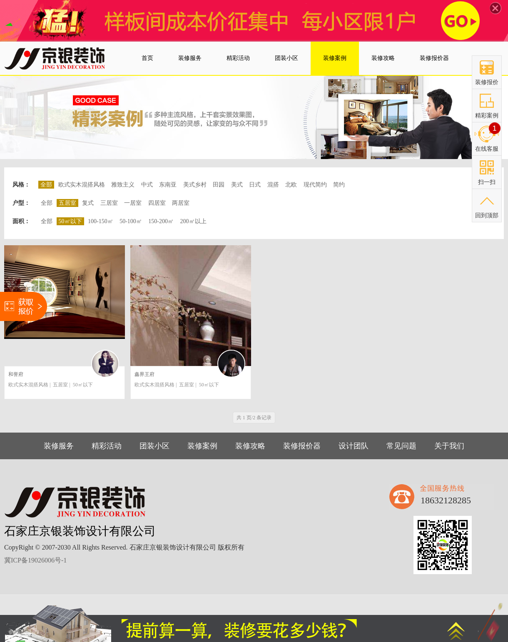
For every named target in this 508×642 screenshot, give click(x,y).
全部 (46, 203)
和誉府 (15, 374)
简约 (339, 185)
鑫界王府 (144, 374)
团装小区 (154, 446)
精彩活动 (107, 446)
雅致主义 (122, 185)
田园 (218, 185)
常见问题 (401, 446)
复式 (88, 203)
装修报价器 (302, 446)
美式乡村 (195, 185)
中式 (147, 185)
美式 (237, 185)
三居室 (109, 203)
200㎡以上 (193, 221)
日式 (255, 185)
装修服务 (59, 446)
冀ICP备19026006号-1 (35, 560)
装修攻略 (250, 446)
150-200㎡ (161, 221)
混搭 (273, 185)
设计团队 (354, 446)
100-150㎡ (100, 221)
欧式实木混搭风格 (81, 185)
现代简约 (315, 185)
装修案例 (202, 446)
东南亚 (168, 185)
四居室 (157, 203)
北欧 (291, 185)
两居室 (180, 203)
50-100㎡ (131, 221)
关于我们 (449, 446)
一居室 (133, 203)
